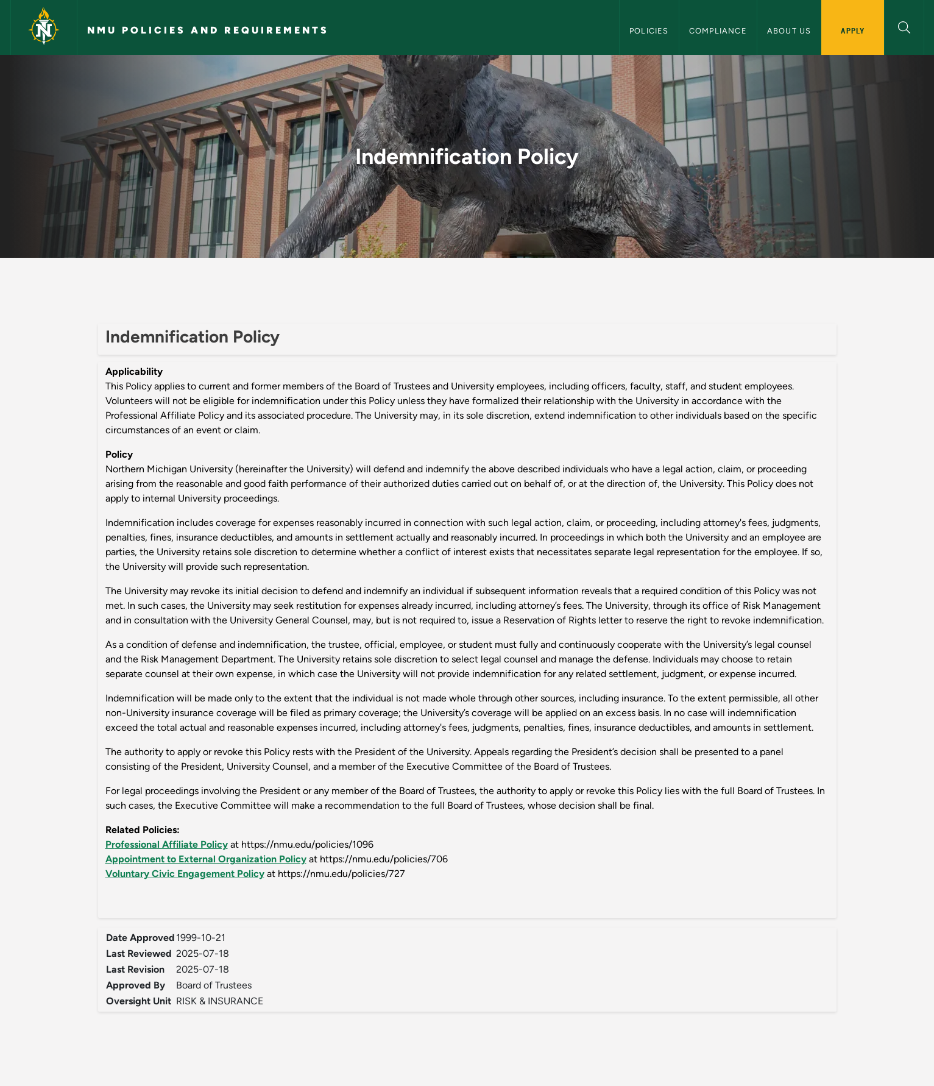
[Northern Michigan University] (43, 27)
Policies (649, 30)
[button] (904, 26)
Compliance (718, 30)
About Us (789, 30)
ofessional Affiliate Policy (171, 844)
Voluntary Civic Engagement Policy (184, 873)
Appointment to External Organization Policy (205, 859)
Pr (110, 844)
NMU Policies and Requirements (208, 30)
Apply (853, 30)
